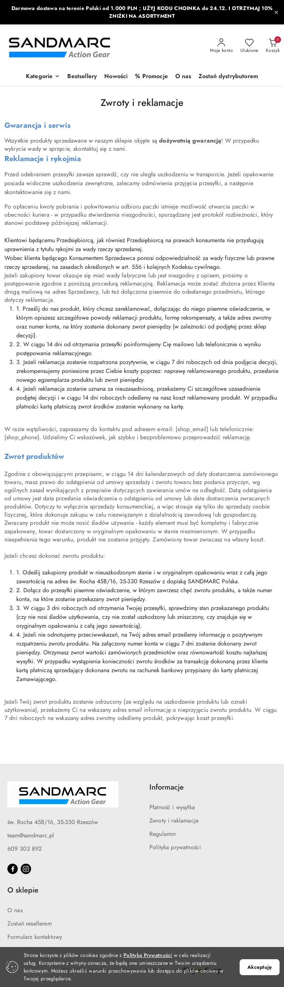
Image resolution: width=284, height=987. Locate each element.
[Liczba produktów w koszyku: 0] (273, 46)
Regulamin (162, 834)
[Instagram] (26, 869)
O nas (15, 910)
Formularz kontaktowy (34, 937)
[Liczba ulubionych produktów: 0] (249, 46)
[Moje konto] (221, 46)
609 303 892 (24, 849)
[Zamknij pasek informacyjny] (276, 12)
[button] (43, 76)
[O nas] (183, 76)
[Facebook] (12, 869)
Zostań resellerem (29, 924)
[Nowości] (116, 76)
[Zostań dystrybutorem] (228, 76)
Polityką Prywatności (148, 955)
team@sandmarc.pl (30, 835)
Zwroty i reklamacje (174, 821)
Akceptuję (259, 967)
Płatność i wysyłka (172, 807)
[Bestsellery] (82, 76)
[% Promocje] (151, 76)
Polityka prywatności (175, 847)
